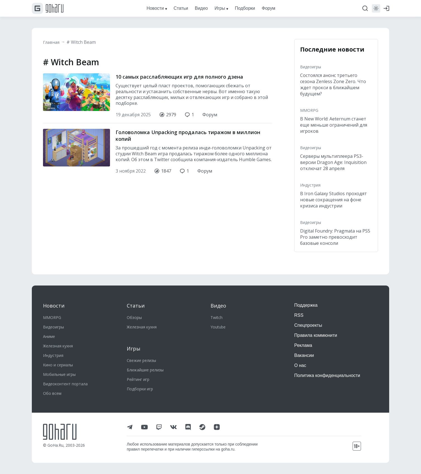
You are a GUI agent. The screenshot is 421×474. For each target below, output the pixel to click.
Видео (218, 305)
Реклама (303, 345)
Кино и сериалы (58, 364)
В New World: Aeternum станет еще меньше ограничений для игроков (333, 125)
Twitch (216, 317)
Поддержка (305, 305)
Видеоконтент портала (65, 383)
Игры (133, 348)
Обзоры (134, 317)
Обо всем (52, 393)
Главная (52, 42)
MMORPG (309, 110)
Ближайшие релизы (145, 370)
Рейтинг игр (138, 379)
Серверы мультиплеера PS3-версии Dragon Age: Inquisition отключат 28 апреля (333, 162)
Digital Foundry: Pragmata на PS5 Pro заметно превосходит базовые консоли (335, 237)
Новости (53, 305)
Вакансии (304, 355)
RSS (298, 315)
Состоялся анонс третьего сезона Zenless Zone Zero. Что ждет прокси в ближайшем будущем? (333, 84)
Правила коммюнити (315, 335)
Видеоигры (310, 66)
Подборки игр (140, 388)
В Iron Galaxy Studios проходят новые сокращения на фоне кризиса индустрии (333, 199)
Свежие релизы (141, 360)
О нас (300, 365)
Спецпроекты (308, 325)
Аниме (49, 336)
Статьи (136, 305)
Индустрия (310, 185)
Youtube (218, 327)
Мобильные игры (59, 374)
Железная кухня (58, 346)
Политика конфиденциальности (327, 375)
